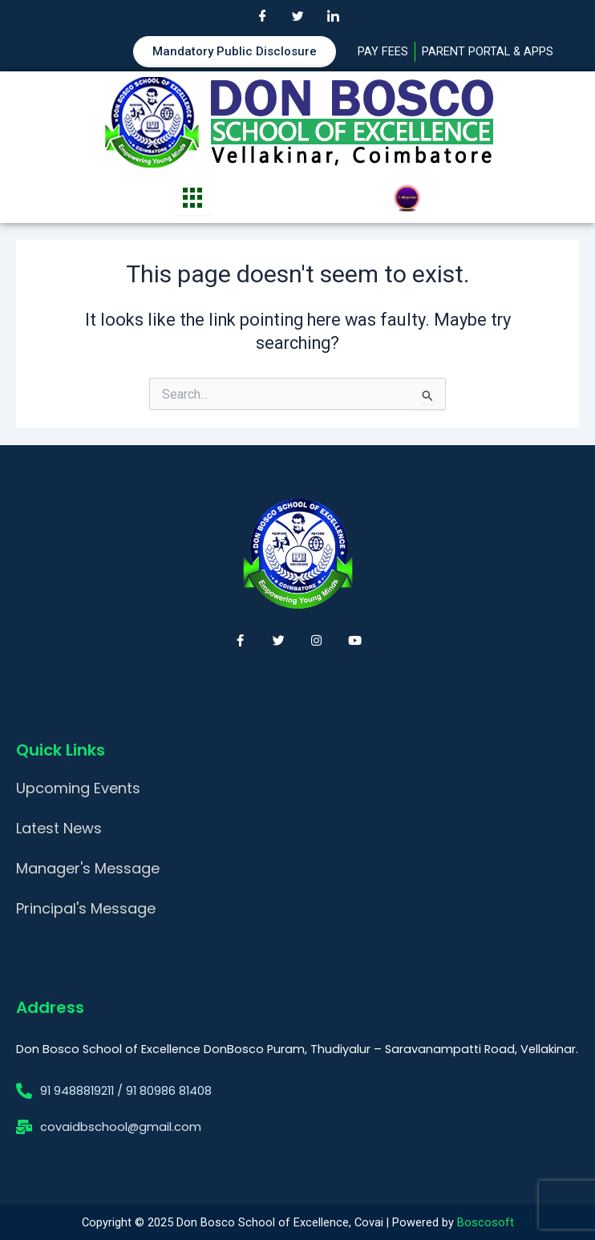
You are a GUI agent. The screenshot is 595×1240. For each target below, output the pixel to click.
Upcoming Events (78, 788)
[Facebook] (262, 16)
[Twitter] (297, 16)
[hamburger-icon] (193, 198)
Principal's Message (86, 908)
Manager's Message (88, 868)
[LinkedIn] (333, 16)
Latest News (59, 828)
